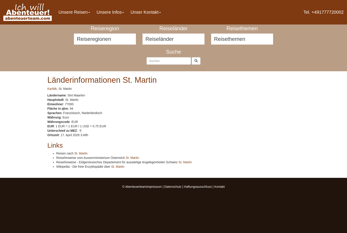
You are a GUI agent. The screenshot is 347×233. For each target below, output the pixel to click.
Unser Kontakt (146, 12)
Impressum (154, 186)
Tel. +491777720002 (323, 12)
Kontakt (219, 186)
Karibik (52, 88)
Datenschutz (172, 186)
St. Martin (81, 153)
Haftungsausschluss (198, 186)
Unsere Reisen (74, 12)
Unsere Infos (110, 12)
